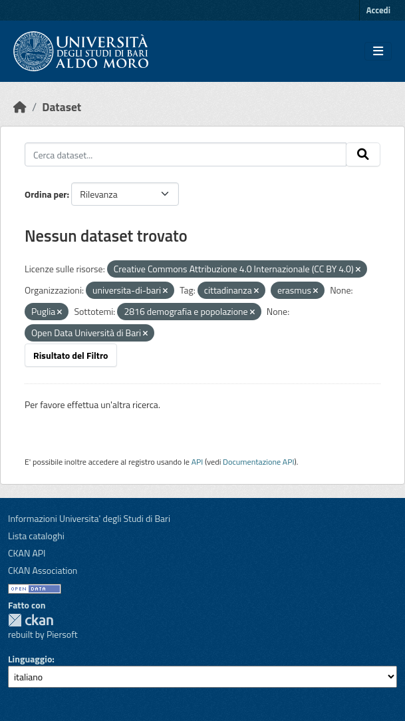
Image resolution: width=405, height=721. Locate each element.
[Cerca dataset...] (185, 154)
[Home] (20, 107)
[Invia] (363, 154)
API (197, 461)
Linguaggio (30, 659)
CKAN (30, 620)
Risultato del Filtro (70, 355)
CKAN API (27, 553)
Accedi (378, 10)
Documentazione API (258, 461)
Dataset (61, 107)
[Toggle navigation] (378, 51)
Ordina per (46, 194)
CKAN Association (42, 570)
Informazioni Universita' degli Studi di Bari (89, 518)
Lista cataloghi (36, 536)
